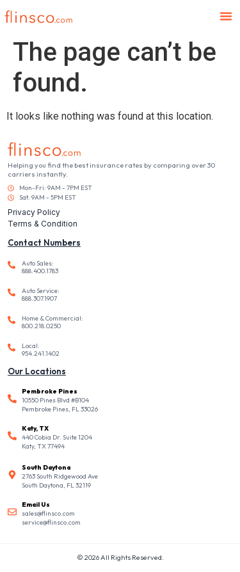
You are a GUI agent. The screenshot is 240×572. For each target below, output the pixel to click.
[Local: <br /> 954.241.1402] (11, 347)
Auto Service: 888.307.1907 (41, 295)
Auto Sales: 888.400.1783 (40, 267)
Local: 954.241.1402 (41, 350)
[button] (226, 16)
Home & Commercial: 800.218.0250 (52, 322)
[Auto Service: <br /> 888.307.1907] (11, 292)
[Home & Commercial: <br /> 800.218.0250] (11, 320)
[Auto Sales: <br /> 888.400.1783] (11, 265)
